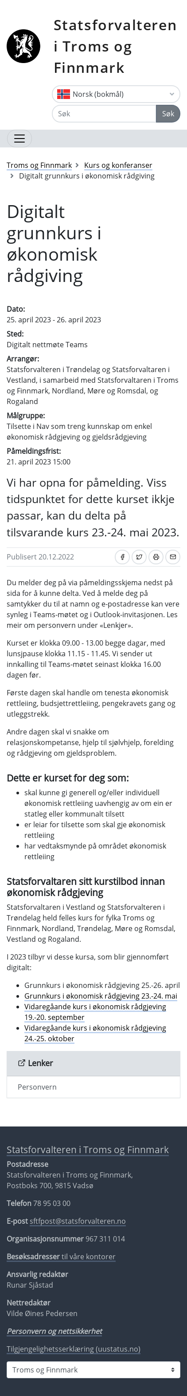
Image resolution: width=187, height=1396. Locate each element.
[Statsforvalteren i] (93, 1369)
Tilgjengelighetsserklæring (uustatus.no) (73, 1349)
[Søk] (104, 114)
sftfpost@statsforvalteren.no (78, 1221)
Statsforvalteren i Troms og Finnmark (115, 46)
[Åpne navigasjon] (19, 138)
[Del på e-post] (172, 557)
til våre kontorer (61, 1256)
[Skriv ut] (156, 557)
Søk (168, 114)
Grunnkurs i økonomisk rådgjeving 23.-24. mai (100, 996)
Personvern (37, 1087)
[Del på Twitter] (139, 557)
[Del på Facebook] (122, 557)
